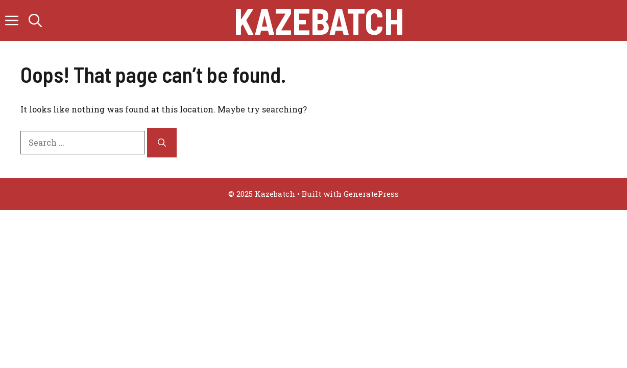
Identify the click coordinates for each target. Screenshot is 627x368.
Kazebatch (319, 20)
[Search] (162, 142)
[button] (35, 20)
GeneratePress (371, 194)
